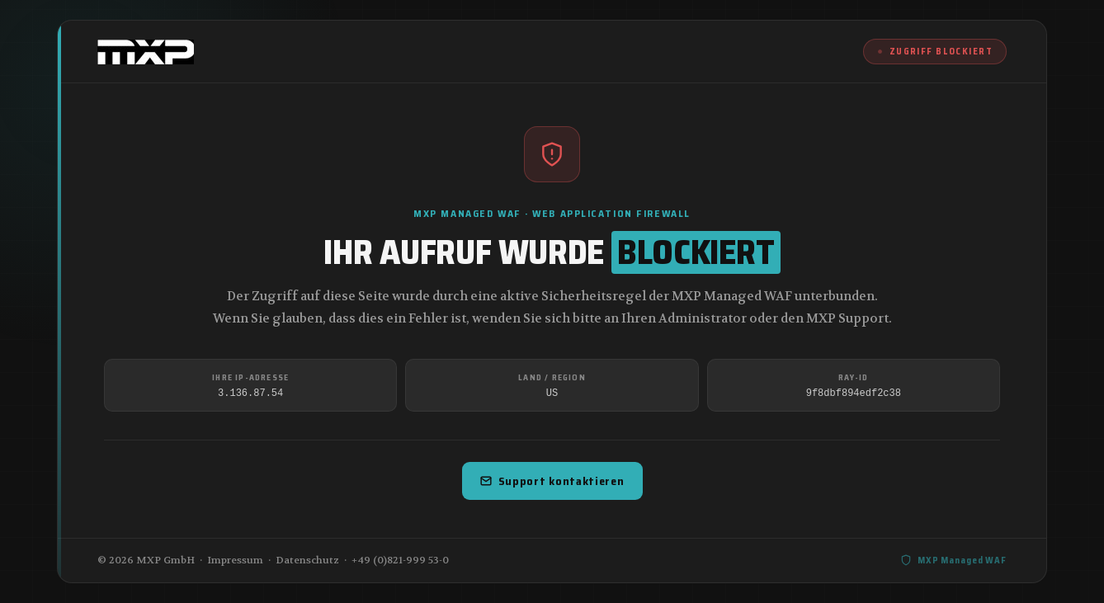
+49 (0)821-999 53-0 (400, 560)
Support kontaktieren (552, 481)
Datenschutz (307, 560)
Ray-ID (853, 377)
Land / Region (552, 377)
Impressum (235, 560)
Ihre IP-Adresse (250, 377)
